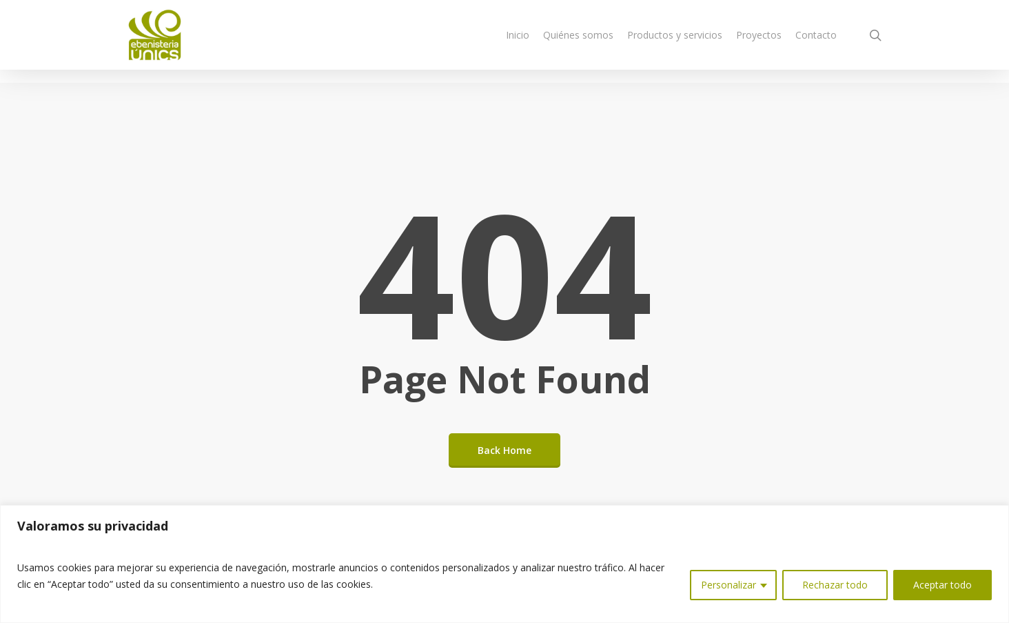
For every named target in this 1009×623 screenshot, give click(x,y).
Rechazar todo (835, 584)
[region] (504, 564)
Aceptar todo (942, 584)
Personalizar (728, 584)
